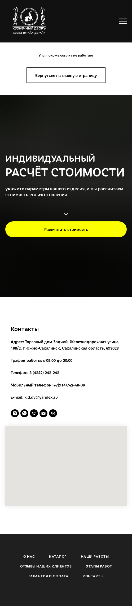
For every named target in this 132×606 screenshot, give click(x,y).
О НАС (29, 556)
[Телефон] (34, 413)
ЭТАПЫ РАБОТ (99, 566)
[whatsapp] (24, 413)
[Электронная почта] (43, 413)
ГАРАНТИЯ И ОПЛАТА (49, 576)
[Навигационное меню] (123, 21)
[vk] (53, 413)
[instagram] (15, 413)
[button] (66, 229)
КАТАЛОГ (58, 556)
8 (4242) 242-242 (44, 372)
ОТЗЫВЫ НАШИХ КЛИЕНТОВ (46, 566)
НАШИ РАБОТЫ (95, 556)
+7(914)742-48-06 (69, 384)
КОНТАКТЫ (93, 576)
